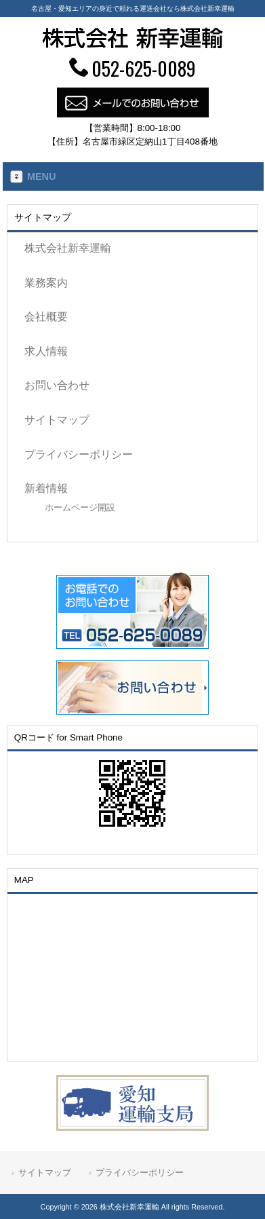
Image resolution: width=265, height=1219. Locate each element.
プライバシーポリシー (78, 454)
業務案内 (46, 282)
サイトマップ (56, 420)
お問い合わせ (56, 385)
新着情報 (46, 488)
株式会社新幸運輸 (67, 248)
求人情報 (46, 351)
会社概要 (46, 316)
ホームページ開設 (80, 507)
